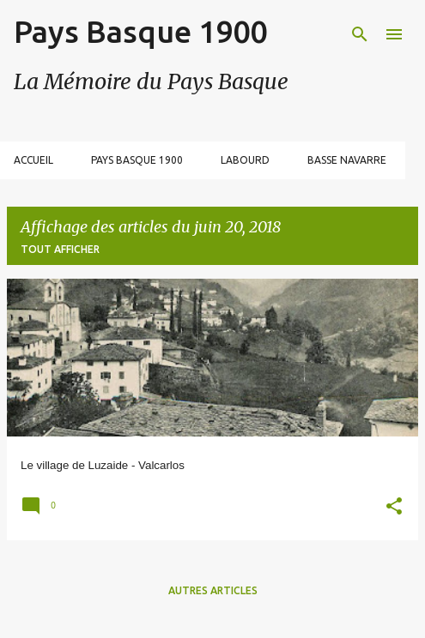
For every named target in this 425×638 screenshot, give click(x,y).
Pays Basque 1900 (140, 31)
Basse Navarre (346, 160)
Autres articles (213, 590)
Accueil (33, 160)
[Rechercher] (359, 34)
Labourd (245, 160)
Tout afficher (60, 249)
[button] (394, 508)
